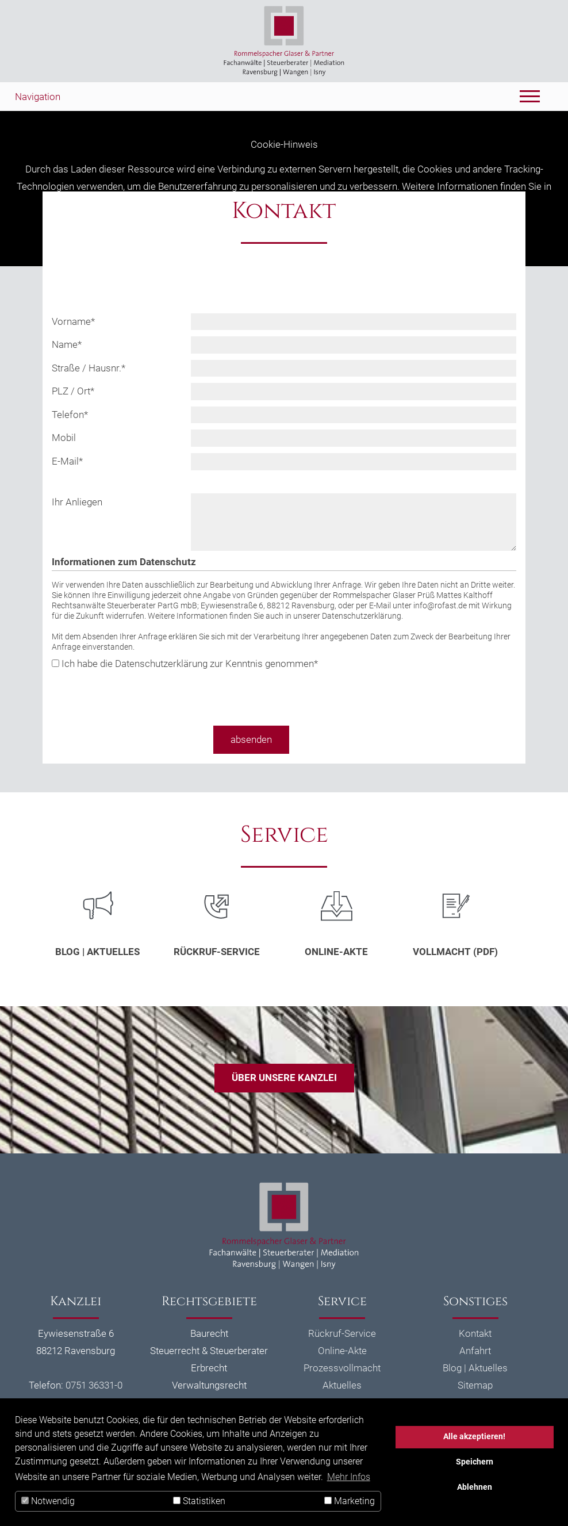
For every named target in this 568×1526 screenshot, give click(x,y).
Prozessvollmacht (342, 1368)
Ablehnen (474, 1487)
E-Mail (67, 461)
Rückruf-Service (217, 951)
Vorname (73, 321)
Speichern (474, 1462)
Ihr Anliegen (77, 502)
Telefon (70, 414)
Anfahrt (475, 1350)
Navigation (37, 96)
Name (67, 344)
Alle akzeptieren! (474, 1436)
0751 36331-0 (94, 1385)
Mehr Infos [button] (348, 1476)
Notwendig (48, 1501)
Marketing (349, 1501)
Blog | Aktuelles (97, 951)
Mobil (64, 437)
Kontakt (475, 1333)
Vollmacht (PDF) (455, 951)
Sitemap (475, 1385)
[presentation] (139, 694)
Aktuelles (342, 1385)
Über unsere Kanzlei (284, 1077)
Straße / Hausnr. (88, 368)
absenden (251, 739)
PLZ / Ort (73, 391)
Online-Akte (336, 951)
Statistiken (199, 1501)
